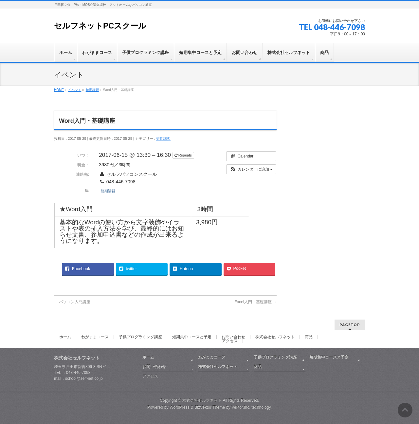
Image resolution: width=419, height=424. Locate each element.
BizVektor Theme (209, 407)
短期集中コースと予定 (191, 337)
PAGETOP (349, 325)
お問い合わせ (233, 337)
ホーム (65, 337)
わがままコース (95, 337)
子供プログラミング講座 (140, 337)
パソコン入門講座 (72, 302)
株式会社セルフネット (275, 337)
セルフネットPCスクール (100, 25)
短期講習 (163, 138)
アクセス (230, 341)
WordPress (180, 407)
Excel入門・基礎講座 (255, 302)
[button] (251, 169)
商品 (309, 337)
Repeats (183, 155)
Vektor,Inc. (240, 407)
